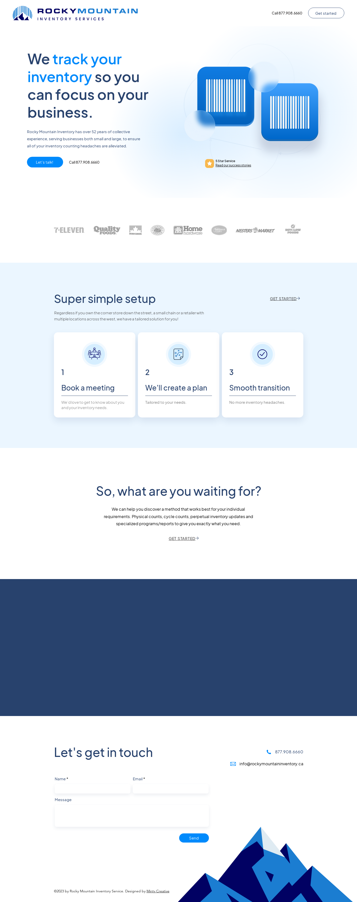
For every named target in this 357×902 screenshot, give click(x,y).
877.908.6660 (289, 751)
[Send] (194, 838)
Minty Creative (158, 891)
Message (63, 799)
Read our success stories (233, 165)
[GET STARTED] (285, 298)
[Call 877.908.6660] (287, 13)
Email (137, 779)
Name (60, 779)
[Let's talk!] (45, 162)
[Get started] (326, 13)
